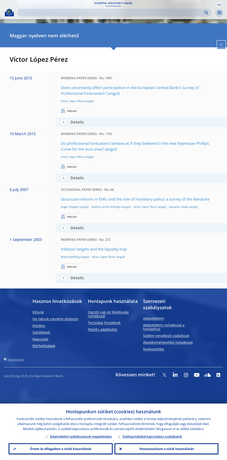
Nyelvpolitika (153, 349)
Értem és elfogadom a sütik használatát (60, 449)
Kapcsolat (40, 339)
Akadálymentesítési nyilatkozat (168, 342)
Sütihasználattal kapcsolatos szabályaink (152, 436)
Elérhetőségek (44, 345)
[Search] (111, 12)
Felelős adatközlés (102, 329)
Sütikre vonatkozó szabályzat (166, 335)
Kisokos (39, 325)
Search (206, 12)
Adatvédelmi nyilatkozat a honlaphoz (163, 327)
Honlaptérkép (16, 359)
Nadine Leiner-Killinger (106, 207)
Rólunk (38, 312)
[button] (219, 4)
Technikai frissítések (104, 322)
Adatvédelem (153, 318)
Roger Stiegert (70, 207)
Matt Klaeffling (70, 257)
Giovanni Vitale (178, 207)
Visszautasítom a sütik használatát (166, 449)
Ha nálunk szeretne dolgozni (55, 319)
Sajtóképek (41, 332)
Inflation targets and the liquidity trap (94, 249)
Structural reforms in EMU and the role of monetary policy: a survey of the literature (135, 199)
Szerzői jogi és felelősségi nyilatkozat (108, 314)
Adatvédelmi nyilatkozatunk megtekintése (81, 436)
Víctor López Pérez (72, 101)
